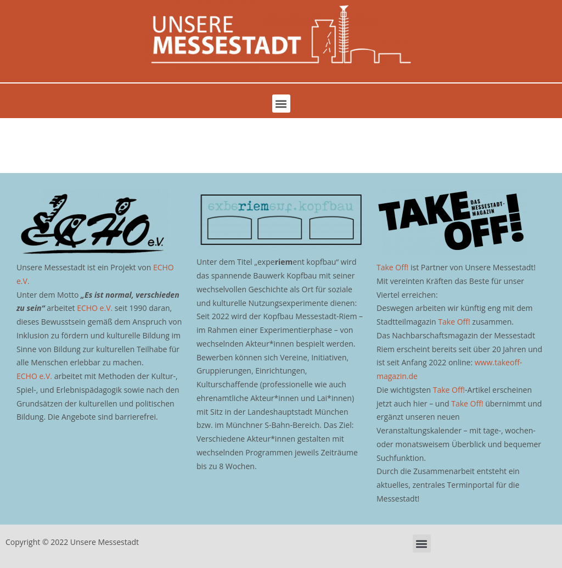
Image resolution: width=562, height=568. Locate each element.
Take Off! (392, 267)
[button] (281, 103)
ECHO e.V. (95, 308)
